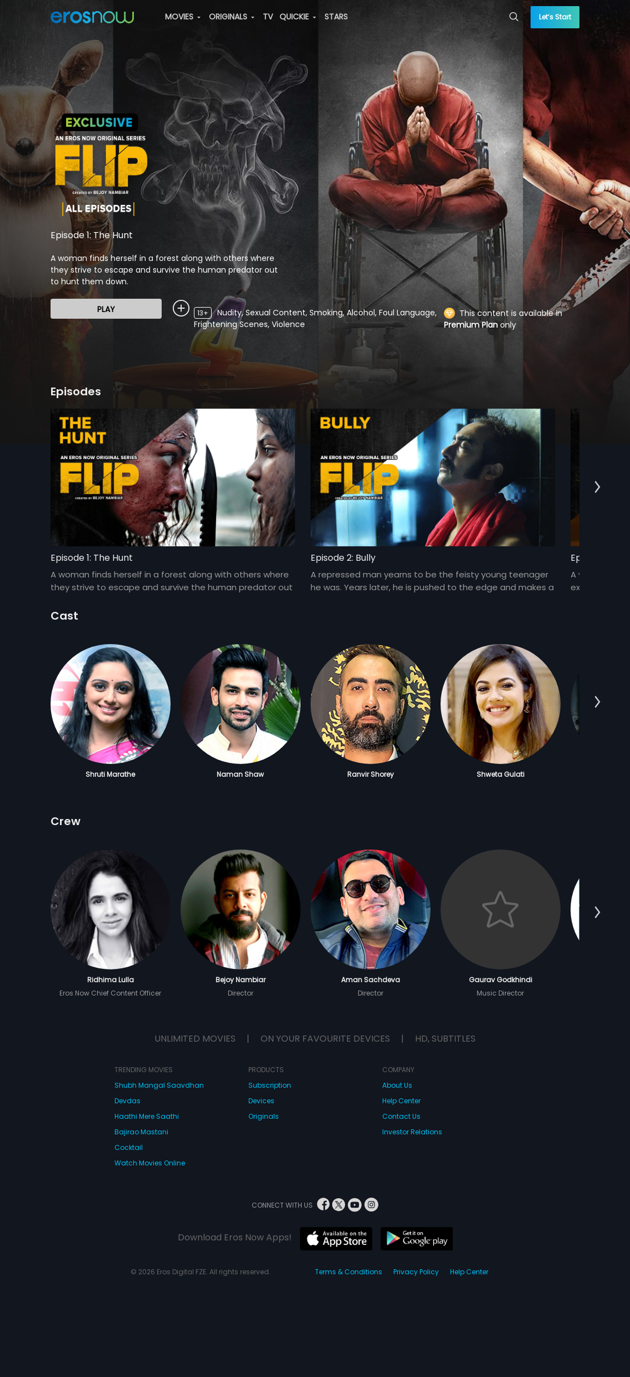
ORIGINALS (231, 16)
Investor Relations (412, 1132)
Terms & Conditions (348, 1272)
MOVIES (183, 16)
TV (268, 16)
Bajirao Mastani (141, 1132)
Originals (263, 1116)
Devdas (127, 1100)
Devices (261, 1100)
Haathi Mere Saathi (146, 1116)
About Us (397, 1085)
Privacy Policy (416, 1272)
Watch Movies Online (149, 1163)
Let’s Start (555, 17)
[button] (597, 487)
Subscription (269, 1085)
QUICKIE (297, 16)
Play (106, 309)
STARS (336, 16)
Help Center (401, 1100)
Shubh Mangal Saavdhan (159, 1085)
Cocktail (128, 1147)
